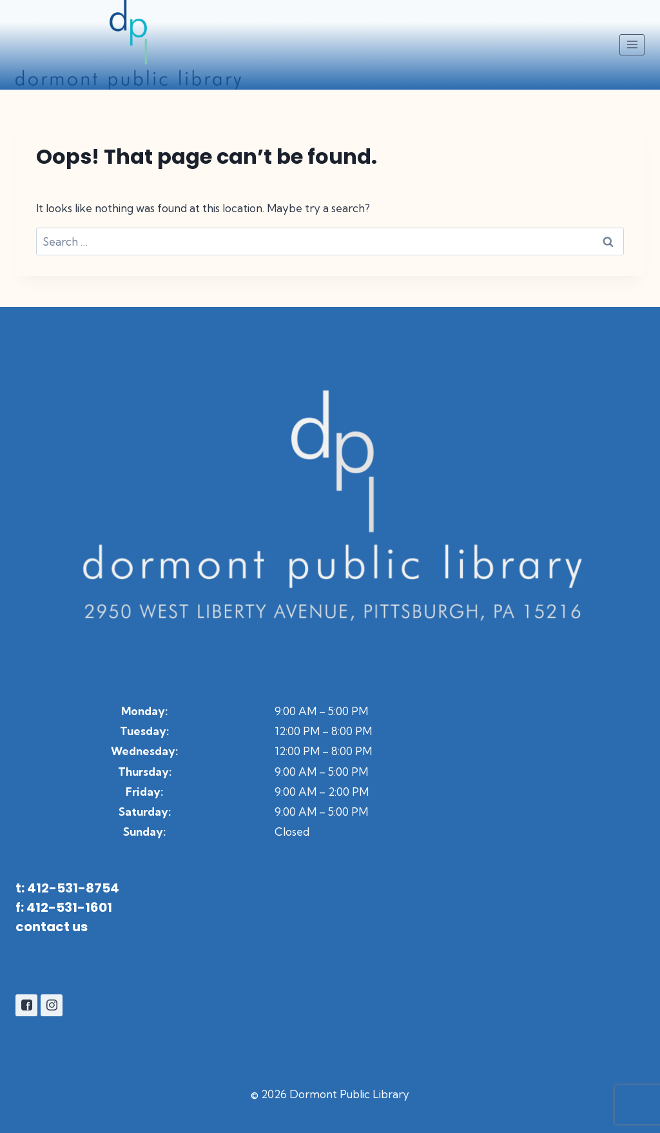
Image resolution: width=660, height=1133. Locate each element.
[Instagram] (52, 1005)
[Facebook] (26, 1005)
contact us (51, 927)
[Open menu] (632, 44)
